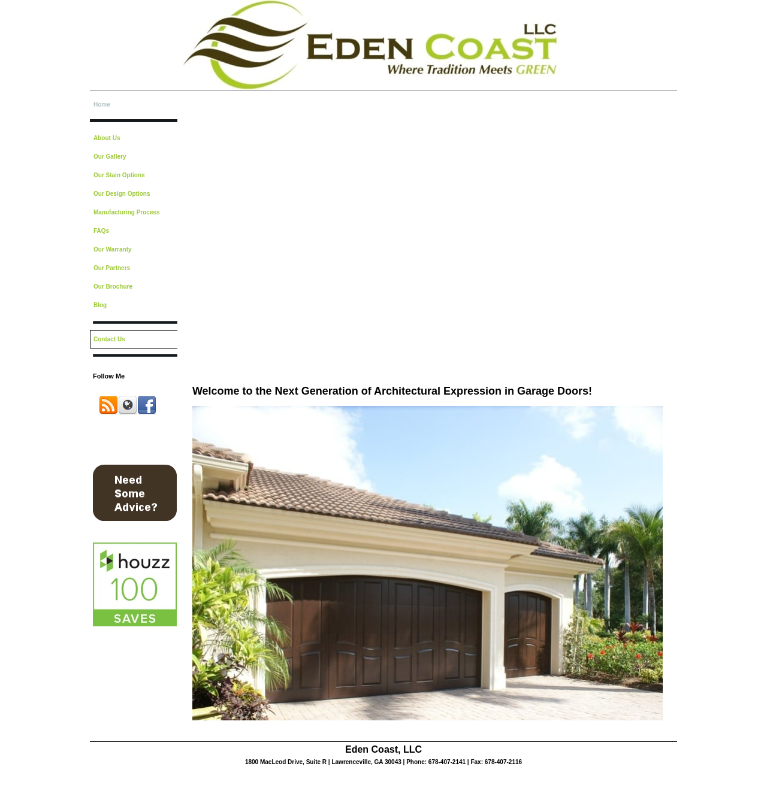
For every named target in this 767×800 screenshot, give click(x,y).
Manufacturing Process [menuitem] (126, 212)
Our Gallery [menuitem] (109, 156)
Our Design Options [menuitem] (121, 193)
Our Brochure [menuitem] (112, 286)
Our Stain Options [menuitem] (119, 175)
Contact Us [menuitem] (109, 339)
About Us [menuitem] (106, 138)
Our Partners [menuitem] (111, 268)
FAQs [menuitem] (101, 231)
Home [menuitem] (101, 104)
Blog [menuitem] (100, 305)
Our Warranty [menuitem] (112, 249)
